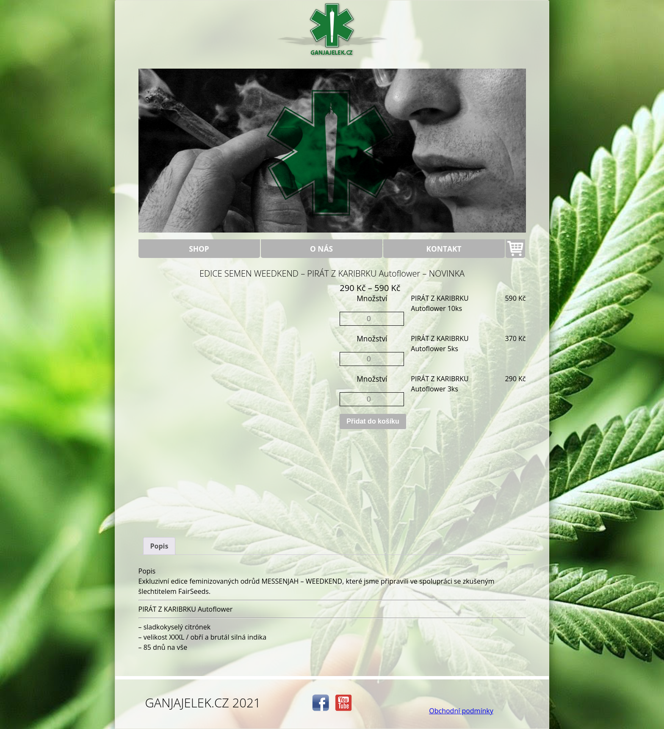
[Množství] (372, 319)
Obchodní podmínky (461, 710)
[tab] (159, 546)
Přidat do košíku (372, 421)
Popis (159, 546)
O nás (321, 249)
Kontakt (444, 249)
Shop (199, 249)
